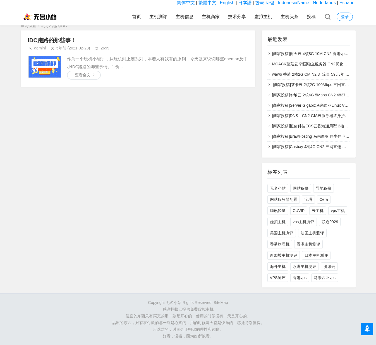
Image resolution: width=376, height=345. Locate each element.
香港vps (300, 277)
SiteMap (221, 302)
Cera (324, 199)
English (227, 2)
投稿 (311, 16)
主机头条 (289, 16)
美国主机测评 (281, 233)
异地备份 (323, 188)
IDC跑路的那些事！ (52, 40)
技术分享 (237, 16)
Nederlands (324, 2)
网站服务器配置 (283, 199)
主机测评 (158, 16)
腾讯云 (329, 266)
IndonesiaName (293, 2)
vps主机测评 (304, 222)
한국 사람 (264, 2)
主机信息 (184, 16)
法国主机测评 (312, 233)
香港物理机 (279, 244)
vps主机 (338, 210)
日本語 (245, 2)
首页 (136, 16)
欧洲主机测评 (304, 266)
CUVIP (299, 210)
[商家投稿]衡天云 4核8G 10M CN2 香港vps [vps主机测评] (322, 53)
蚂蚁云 (176, 309)
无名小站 (278, 188)
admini (40, 48)
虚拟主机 (263, 16)
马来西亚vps (325, 277)
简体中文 (186, 2)
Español (347, 2)
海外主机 (278, 266)
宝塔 (308, 199)
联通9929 (330, 222)
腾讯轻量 (278, 210)
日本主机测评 (316, 255)
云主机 (318, 210)
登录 (345, 17)
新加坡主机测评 (283, 255)
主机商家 (211, 16)
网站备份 (300, 188)
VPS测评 (278, 277)
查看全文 (82, 75)
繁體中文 (207, 2)
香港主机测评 (308, 244)
